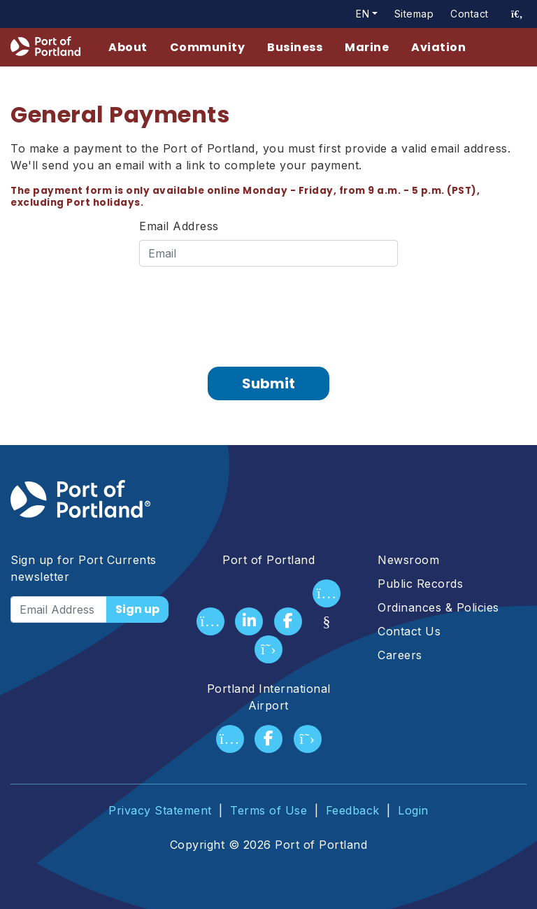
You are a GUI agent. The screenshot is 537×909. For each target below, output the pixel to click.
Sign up (137, 609)
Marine (367, 47)
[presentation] (268, 311)
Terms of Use (268, 810)
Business (294, 47)
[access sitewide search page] (517, 14)
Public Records (420, 584)
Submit (268, 383)
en (362, 14)
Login (413, 810)
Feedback (353, 810)
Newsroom (408, 560)
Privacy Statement (160, 810)
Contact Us (409, 631)
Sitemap (414, 14)
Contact (469, 14)
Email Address (179, 226)
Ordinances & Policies (438, 607)
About (128, 47)
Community (207, 47)
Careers (400, 655)
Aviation (438, 47)
